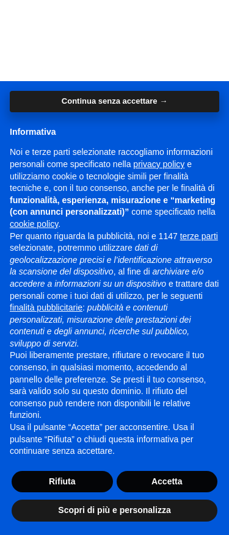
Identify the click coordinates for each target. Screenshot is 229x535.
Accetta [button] (167, 481)
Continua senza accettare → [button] (114, 101)
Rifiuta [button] (62, 481)
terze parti (199, 236)
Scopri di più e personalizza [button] (114, 510)
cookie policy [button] (34, 224)
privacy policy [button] (158, 164)
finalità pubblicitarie (46, 307)
